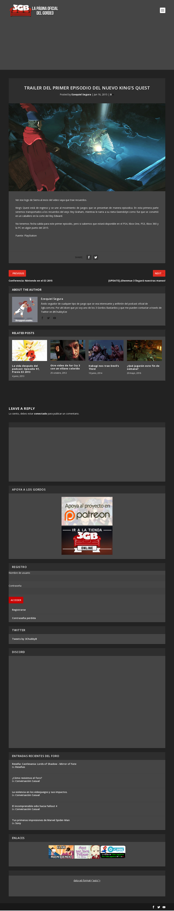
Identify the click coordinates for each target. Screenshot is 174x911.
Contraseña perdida (24, 618)
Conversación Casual (27, 781)
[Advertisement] (87, 46)
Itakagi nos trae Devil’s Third (104, 368)
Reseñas (20, 767)
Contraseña (15, 586)
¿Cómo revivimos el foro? (27, 778)
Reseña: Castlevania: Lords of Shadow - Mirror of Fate (44, 764)
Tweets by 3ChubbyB (24, 639)
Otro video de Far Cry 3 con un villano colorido (65, 367)
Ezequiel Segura (81, 94)
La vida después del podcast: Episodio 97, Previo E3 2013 (26, 369)
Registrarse (19, 610)
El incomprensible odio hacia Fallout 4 (34, 806)
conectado (40, 414)
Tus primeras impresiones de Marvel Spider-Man (41, 820)
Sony (18, 823)
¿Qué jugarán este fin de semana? (143, 368)
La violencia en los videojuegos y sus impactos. (39, 792)
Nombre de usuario (19, 573)
